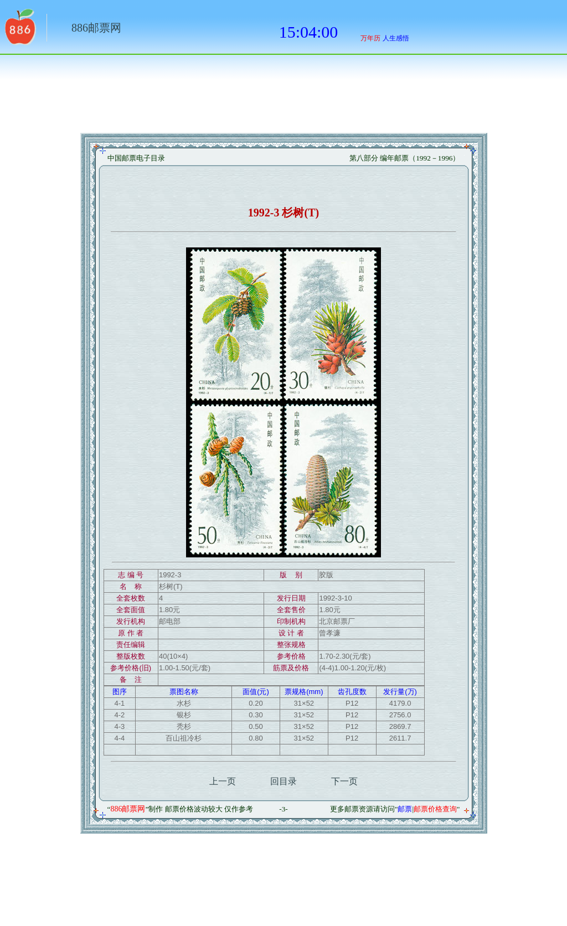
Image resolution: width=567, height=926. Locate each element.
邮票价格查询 (435, 809)
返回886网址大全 (19, 30)
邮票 (405, 809)
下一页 (344, 781)
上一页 (222, 781)
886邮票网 (96, 28)
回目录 (283, 781)
